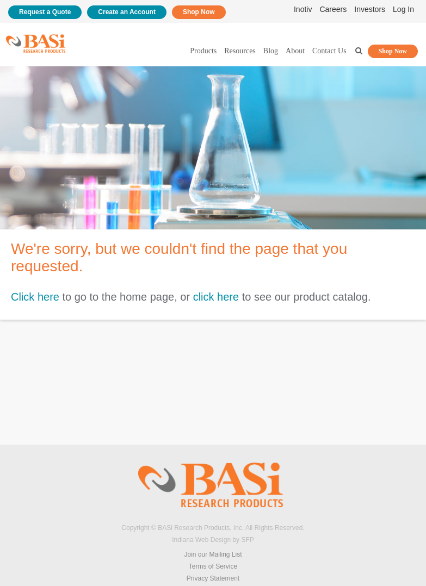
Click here (35, 297)
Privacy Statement (213, 578)
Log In (403, 9)
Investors (369, 9)
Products (203, 51)
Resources (240, 51)
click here (216, 297)
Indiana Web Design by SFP (213, 540)
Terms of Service (213, 566)
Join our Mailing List (213, 554)
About (295, 51)
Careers (333, 9)
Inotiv (303, 9)
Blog (270, 51)
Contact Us (329, 51)
